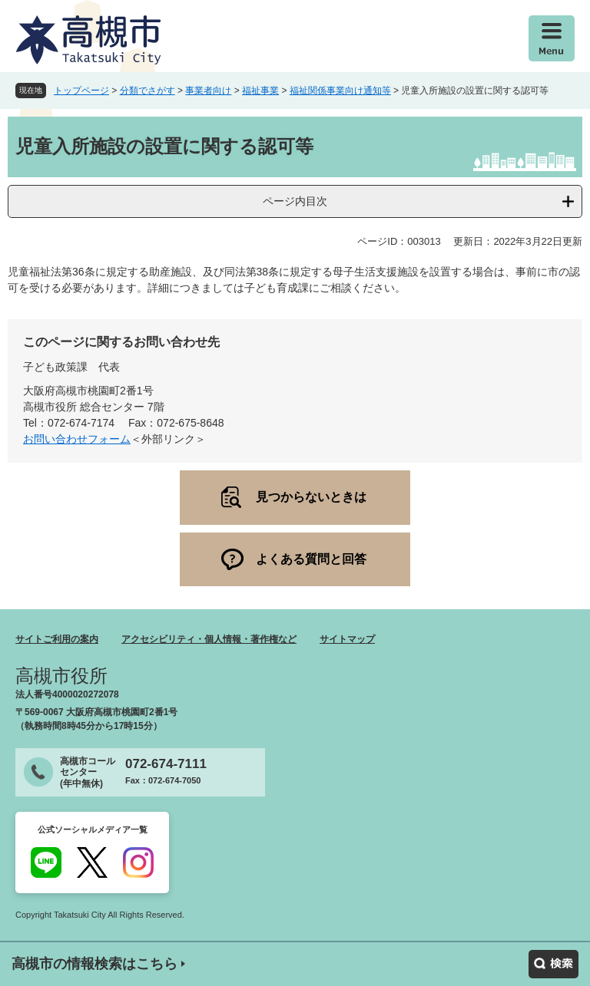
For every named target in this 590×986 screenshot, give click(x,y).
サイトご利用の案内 (56, 639)
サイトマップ (347, 639)
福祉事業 (260, 90)
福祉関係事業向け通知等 (340, 90)
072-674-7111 (166, 763)
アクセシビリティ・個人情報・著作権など (209, 639)
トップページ (81, 90)
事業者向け (208, 90)
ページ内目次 (295, 201)
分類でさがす (147, 90)
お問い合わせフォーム (77, 439)
